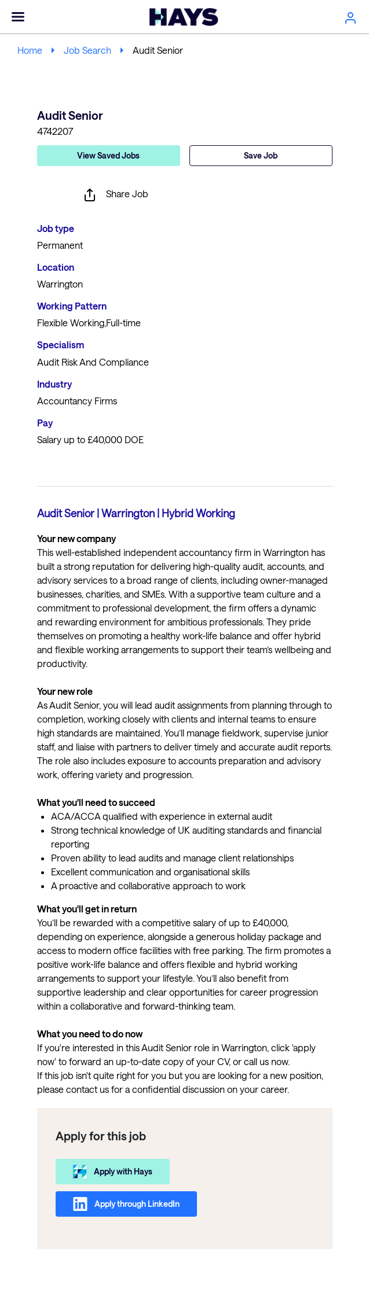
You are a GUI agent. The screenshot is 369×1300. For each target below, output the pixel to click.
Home (29, 50)
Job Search (87, 50)
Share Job (115, 195)
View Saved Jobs (108, 155)
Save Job (260, 155)
